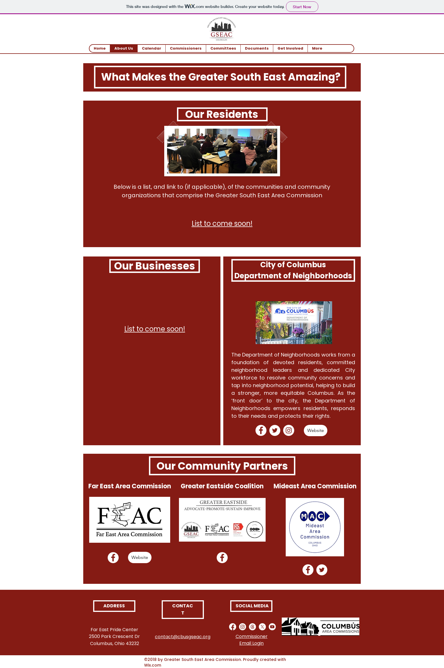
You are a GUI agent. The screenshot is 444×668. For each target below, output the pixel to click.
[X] (262, 626)
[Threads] (252, 626)
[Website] (315, 430)
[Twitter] (274, 430)
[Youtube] (272, 626)
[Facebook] (260, 430)
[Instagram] (288, 430)
